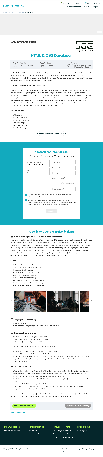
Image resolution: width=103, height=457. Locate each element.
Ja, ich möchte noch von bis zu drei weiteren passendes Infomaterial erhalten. (49, 196)
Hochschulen (60, 195)
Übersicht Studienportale (12, 431)
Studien (86, 7)
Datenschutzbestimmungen (36, 202)
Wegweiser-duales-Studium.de (63, 434)
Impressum (56, 449)
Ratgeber (96, 7)
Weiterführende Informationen (51, 133)
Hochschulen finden (74, 7)
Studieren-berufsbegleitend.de (63, 437)
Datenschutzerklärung (73, 449)
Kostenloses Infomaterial (24, 405)
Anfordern (51, 211)
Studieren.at (6, 12)
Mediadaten (33, 431)
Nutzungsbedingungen (56, 200)
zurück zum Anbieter (17, 412)
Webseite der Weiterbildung (78, 405)
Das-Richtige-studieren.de (62, 431)
